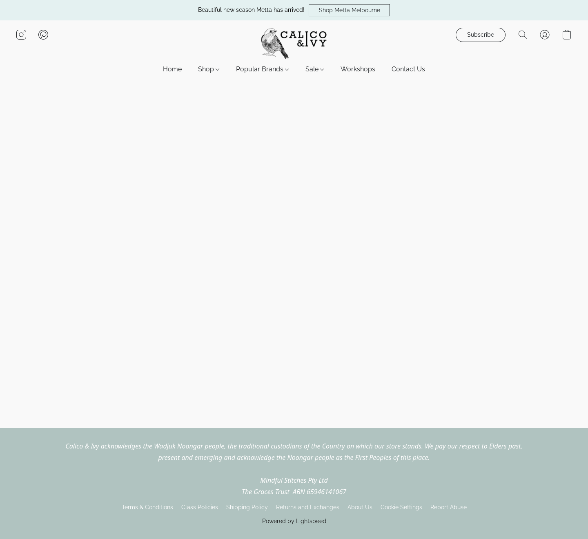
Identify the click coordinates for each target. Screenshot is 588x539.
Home (172, 69)
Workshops (358, 69)
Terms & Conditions (147, 507)
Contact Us (408, 69)
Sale (314, 69)
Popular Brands (262, 69)
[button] (349, 10)
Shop (208, 69)
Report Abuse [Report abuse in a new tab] (448, 507)
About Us (359, 507)
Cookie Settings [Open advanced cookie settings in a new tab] (401, 507)
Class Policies (199, 507)
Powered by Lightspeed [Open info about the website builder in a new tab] (294, 521)
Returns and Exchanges (307, 507)
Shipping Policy (247, 507)
